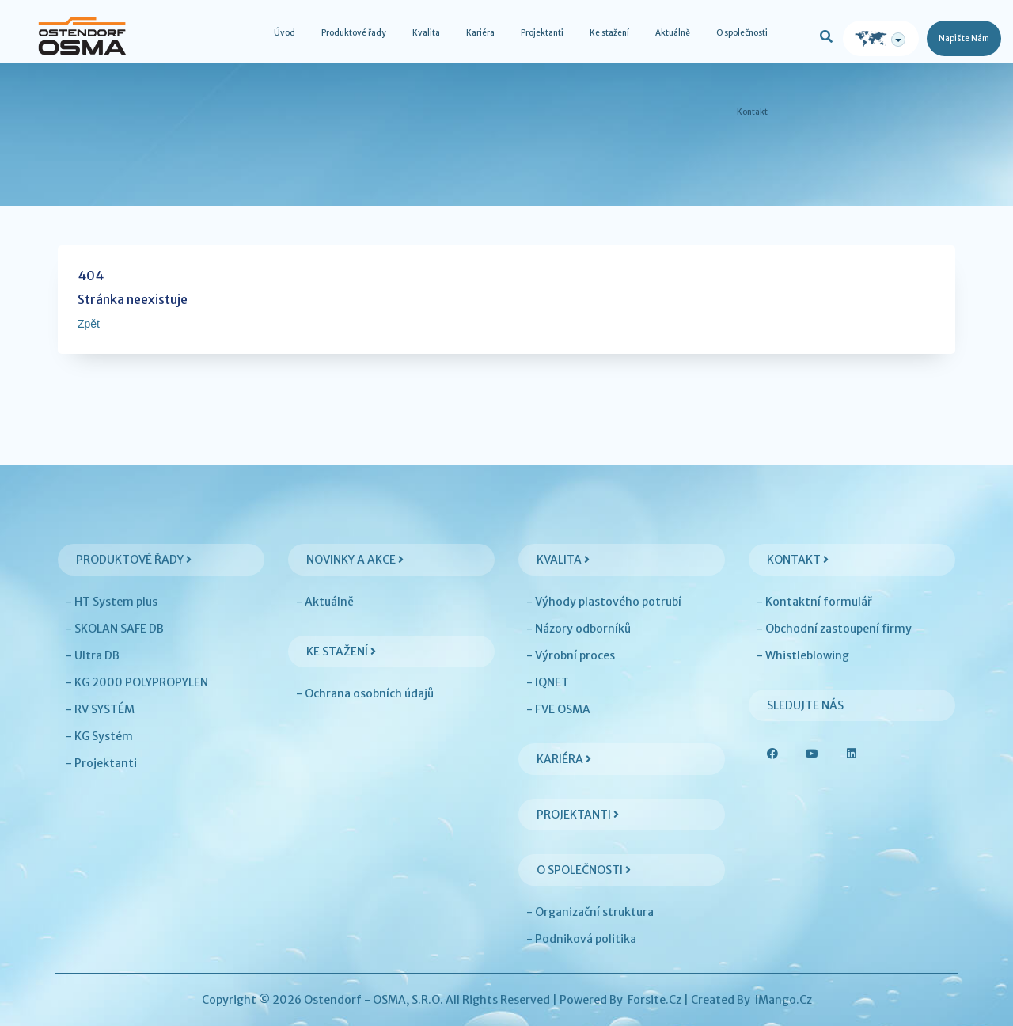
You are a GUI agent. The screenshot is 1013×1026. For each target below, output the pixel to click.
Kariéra (480, 33)
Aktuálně (672, 33)
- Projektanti (101, 763)
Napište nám (964, 38)
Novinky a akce (355, 560)
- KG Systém (99, 736)
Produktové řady (353, 33)
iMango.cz (783, 1000)
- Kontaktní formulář (814, 602)
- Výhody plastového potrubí (603, 602)
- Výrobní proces (570, 655)
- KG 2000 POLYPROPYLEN (137, 682)
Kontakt (752, 112)
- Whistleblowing (803, 655)
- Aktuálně (325, 602)
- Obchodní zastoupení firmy (834, 628)
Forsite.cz (654, 1000)
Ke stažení (609, 33)
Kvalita (426, 33)
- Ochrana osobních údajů (365, 693)
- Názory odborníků (578, 628)
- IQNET (547, 682)
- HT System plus (111, 602)
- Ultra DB (93, 655)
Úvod (284, 33)
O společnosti (742, 33)
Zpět (89, 323)
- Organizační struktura (590, 912)
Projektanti (542, 33)
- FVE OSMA (558, 709)
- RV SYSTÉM (100, 709)
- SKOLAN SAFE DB (115, 628)
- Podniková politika (581, 939)
